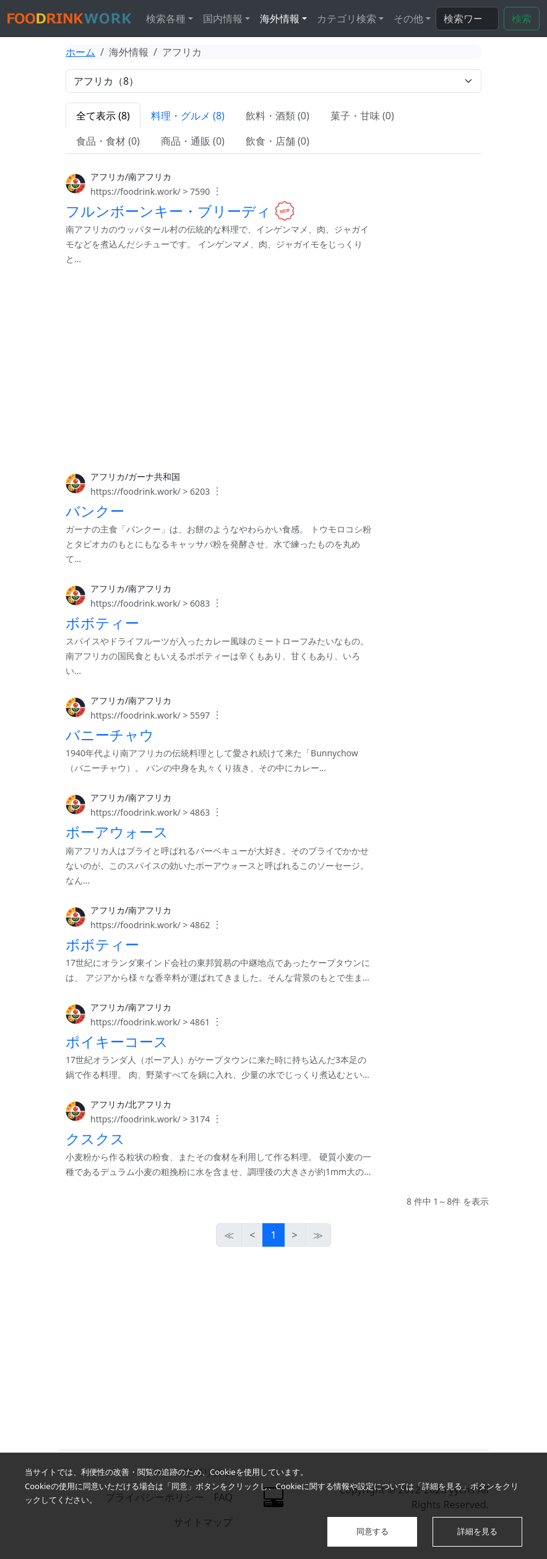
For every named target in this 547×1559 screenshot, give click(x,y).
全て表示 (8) (103, 115)
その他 (408, 18)
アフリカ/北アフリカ (130, 1104)
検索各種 (166, 18)
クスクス (95, 1138)
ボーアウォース (117, 832)
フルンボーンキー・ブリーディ (168, 211)
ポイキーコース (117, 1041)
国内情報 (223, 18)
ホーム (80, 52)
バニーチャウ (110, 735)
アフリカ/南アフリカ (130, 176)
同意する (372, 1531)
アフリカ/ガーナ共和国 (135, 476)
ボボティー (102, 623)
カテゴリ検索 (346, 18)
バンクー (95, 511)
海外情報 (279, 18)
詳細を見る (477, 1531)
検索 (522, 18)
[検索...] (467, 18)
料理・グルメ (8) (188, 115)
